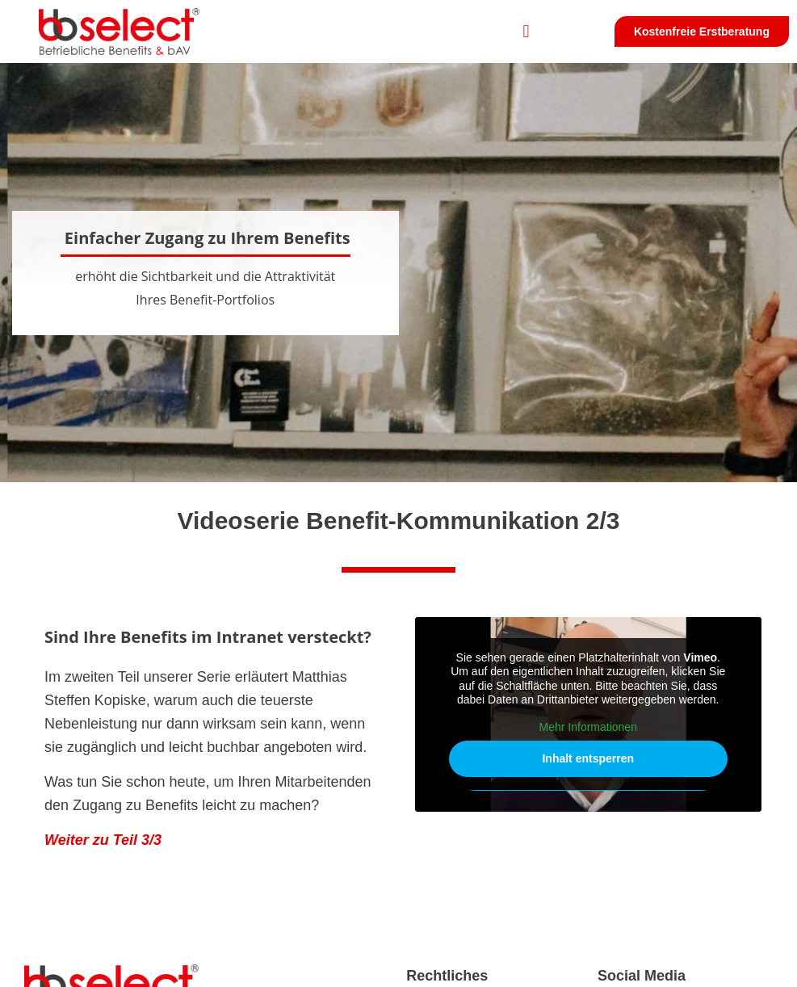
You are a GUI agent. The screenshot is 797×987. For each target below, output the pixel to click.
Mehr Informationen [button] (587, 726)
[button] (526, 32)
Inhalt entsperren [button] (588, 758)
